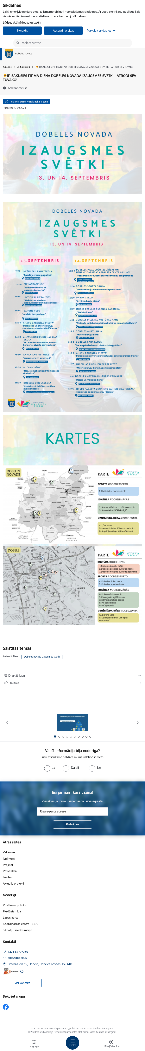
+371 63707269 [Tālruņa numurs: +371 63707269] (18, 952)
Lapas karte (10, 917)
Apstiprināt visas (63, 30)
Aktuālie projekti (13, 883)
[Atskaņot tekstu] (18, 88)
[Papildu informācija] (21, 971)
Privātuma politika (14, 905)
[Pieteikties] (72, 824)
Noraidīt (22, 30)
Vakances (9, 852)
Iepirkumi (9, 858)
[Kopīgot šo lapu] (72, 683)
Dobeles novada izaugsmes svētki (42, 656)
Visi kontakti (22, 983)
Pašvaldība (10, 871)
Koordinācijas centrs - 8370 (20, 924)
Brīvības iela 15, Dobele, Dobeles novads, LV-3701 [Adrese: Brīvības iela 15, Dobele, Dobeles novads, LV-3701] (40, 964)
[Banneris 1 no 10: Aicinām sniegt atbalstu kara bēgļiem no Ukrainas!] (72, 723)
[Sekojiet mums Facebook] (6, 1007)
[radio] (49, 767)
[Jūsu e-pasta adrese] (72, 811)
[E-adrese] (10, 971)
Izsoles (7, 877)
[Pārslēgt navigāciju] (72, 1043)
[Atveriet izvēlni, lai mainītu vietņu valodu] (34, 1044)
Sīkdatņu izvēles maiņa (17, 930)
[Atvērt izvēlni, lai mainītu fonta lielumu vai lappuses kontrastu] (111, 1044)
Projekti (8, 865)
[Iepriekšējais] (7, 722)
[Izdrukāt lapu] (72, 675)
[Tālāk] (137, 722)
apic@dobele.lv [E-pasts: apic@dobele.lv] (17, 958)
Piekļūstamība (12, 911)
